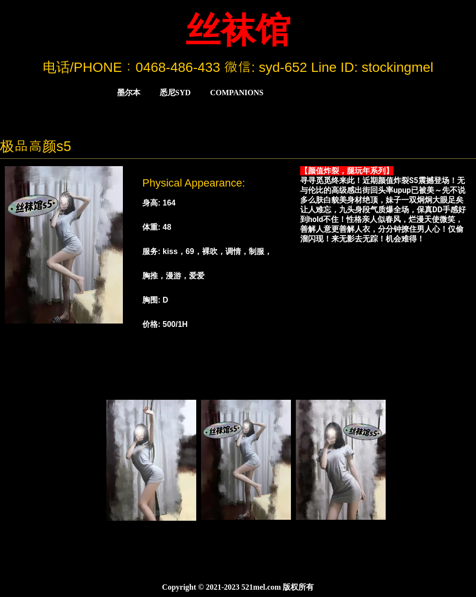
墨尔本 (128, 92)
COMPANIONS (237, 92)
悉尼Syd (175, 92)
